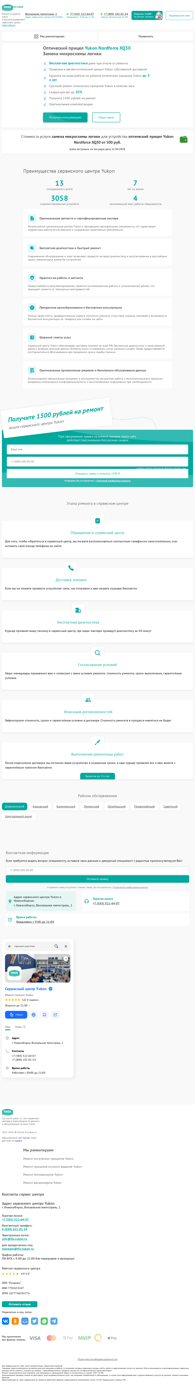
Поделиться (5, 1321)
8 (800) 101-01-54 (14, 1229)
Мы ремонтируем (49, 36)
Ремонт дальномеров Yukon (42, 1183)
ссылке (18, 1140)
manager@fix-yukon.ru (18, 1249)
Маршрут (16, 1014)
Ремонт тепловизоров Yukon (43, 1174)
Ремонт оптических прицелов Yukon (48, 1159)
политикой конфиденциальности (113, 480)
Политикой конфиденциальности (130, 887)
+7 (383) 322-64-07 (82, 14)
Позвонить (145, 36)
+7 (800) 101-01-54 (116, 14)
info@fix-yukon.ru (14, 1239)
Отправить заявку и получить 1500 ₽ (97, 473)
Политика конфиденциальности (97, 1359)
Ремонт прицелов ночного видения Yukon (52, 1166)
